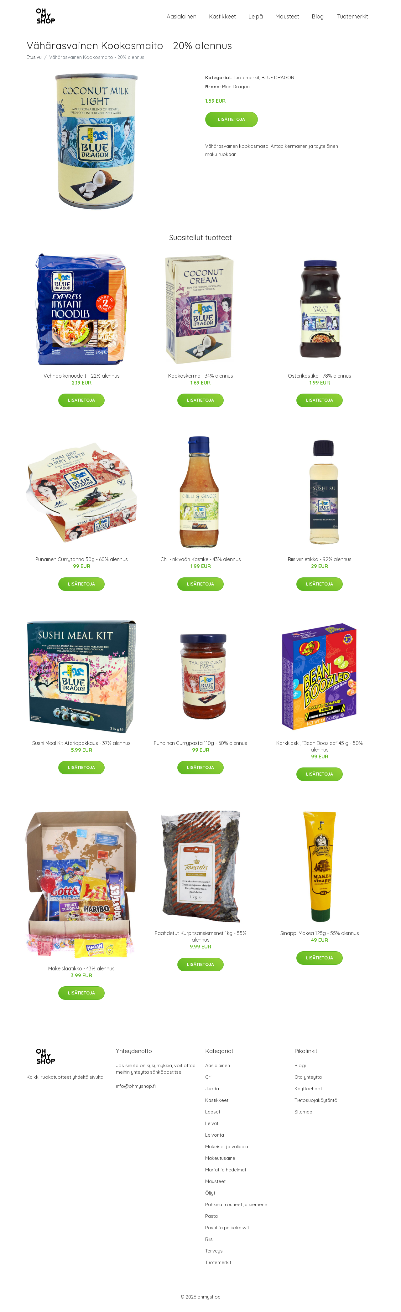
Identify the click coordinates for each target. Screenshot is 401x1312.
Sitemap (303, 1116)
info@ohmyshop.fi (136, 1090)
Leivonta (214, 1139)
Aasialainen (181, 18)
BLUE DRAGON (278, 82)
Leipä (255, 18)
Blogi (318, 18)
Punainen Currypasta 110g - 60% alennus (200, 747)
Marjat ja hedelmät (225, 1174)
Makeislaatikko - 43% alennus (81, 973)
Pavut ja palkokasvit (227, 1232)
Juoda (212, 1093)
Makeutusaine (220, 1162)
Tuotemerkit (352, 18)
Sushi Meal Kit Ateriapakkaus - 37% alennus (81, 747)
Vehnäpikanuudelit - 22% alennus (82, 380)
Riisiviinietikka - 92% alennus (320, 563)
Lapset (212, 1116)
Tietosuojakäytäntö (315, 1105)
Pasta (211, 1220)
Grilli (209, 1081)
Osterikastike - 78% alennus (319, 380)
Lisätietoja (231, 124)
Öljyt (210, 1197)
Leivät (211, 1128)
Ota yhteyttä (308, 1081)
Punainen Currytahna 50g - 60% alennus (81, 563)
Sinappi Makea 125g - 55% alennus (319, 937)
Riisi (209, 1244)
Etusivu (34, 62)
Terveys (214, 1255)
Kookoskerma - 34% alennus (200, 380)
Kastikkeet (222, 18)
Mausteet (287, 18)
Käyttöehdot (308, 1093)
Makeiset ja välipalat (227, 1151)
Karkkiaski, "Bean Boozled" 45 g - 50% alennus (319, 750)
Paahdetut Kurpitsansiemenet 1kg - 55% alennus (201, 940)
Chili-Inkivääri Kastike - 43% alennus (200, 563)
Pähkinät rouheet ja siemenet (237, 1209)
